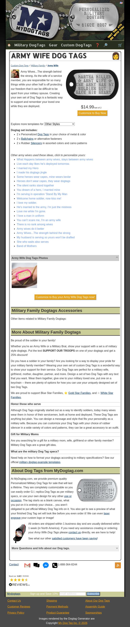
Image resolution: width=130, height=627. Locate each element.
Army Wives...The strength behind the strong (43, 233)
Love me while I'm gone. (31, 211)
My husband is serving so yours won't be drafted (46, 237)
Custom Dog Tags (76, 45)
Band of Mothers (27, 246)
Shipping (51, 600)
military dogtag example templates (39, 462)
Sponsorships (93, 612)
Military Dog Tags (29, 45)
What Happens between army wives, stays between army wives (55, 159)
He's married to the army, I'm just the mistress (44, 207)
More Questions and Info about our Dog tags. (41, 548)
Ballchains (27, 138)
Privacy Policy (15, 612)
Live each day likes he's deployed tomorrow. (43, 163)
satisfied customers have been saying (74, 538)
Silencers (36, 143)
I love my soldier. (27, 202)
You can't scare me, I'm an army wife (39, 220)
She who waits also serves (33, 241)
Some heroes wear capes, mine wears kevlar (44, 176)
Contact (13, 564)
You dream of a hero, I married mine (38, 189)
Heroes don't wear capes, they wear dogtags (43, 181)
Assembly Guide (95, 606)
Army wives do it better (30, 228)
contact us (75, 532)
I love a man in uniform (30, 215)
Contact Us (14, 600)
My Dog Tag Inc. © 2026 (73, 623)
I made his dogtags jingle (32, 172)
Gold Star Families (79, 393)
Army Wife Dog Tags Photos (30, 258)
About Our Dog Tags (97, 600)
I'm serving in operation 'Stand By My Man (42, 194)
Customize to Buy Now (92, 113)
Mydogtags (13, 593)
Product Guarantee (57, 612)
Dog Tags (43, 134)
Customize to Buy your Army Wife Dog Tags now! (65, 297)
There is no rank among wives (35, 224)
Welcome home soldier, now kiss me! (39, 198)
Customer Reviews (18, 606)
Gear (53, 45)
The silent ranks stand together (35, 185)
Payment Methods (57, 606)
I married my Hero (27, 168)
